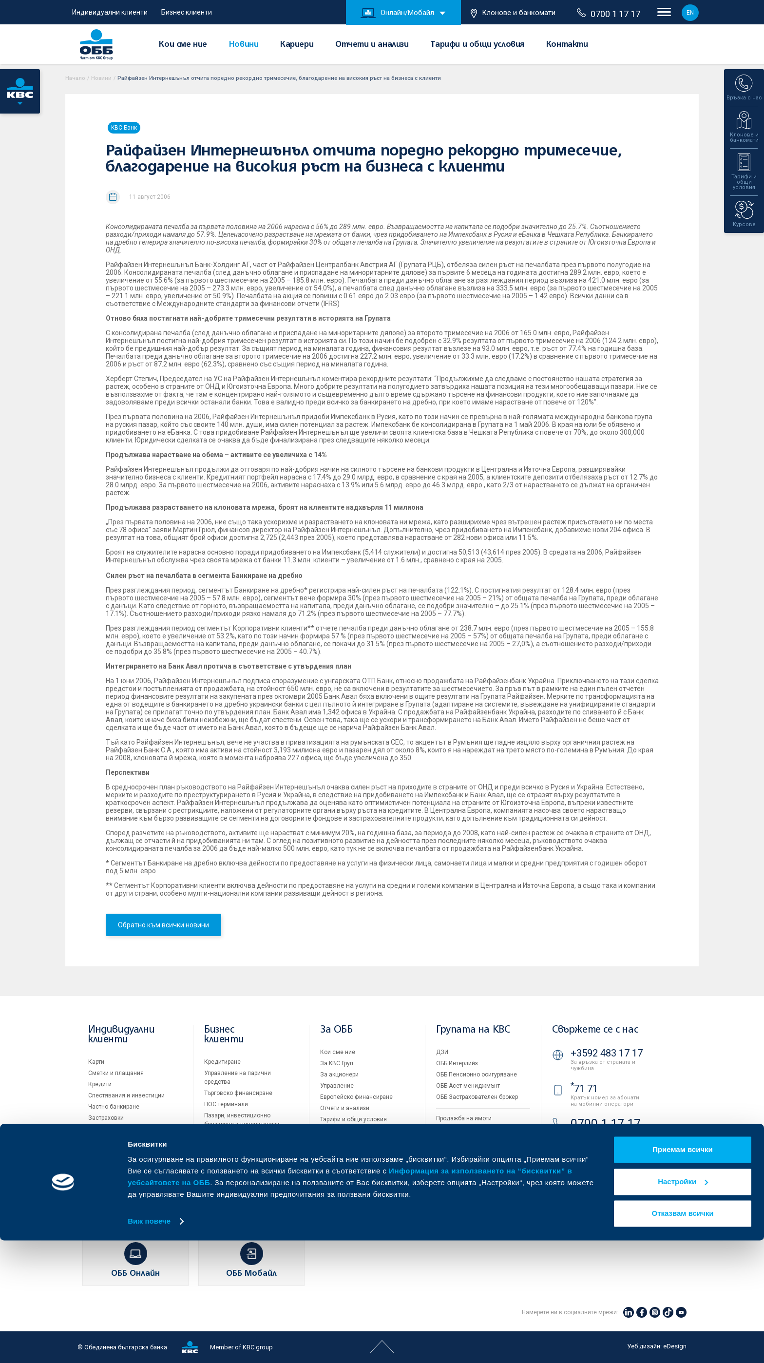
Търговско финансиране (238, 1093)
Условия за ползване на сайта (479, 1139)
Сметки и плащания (116, 1073)
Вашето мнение (342, 1175)
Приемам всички (682, 1272)
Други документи (344, 1130)
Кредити (100, 1084)
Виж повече (149, 1344)
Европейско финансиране (356, 1097)
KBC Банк (124, 127)
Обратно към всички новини (163, 925)
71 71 (584, 1088)
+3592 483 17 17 (607, 1053)
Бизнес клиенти (186, 12)
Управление (337, 1085)
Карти (96, 1061)
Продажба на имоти (464, 1118)
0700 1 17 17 (608, 13)
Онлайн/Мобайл (397, 13)
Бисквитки (450, 1151)
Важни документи (461, 1173)
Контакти (567, 45)
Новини (244, 45)
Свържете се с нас (595, 1030)
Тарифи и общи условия (477, 45)
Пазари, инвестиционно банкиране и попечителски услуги (242, 1124)
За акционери (339, 1074)
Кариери (296, 45)
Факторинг (218, 1144)
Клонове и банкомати (513, 13)
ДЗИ (442, 1052)
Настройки (683, 1304)
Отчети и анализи (372, 45)
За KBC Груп (336, 1063)
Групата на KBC (473, 1030)
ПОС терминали (226, 1104)
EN (690, 12)
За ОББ (336, 1030)
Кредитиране (222, 1061)
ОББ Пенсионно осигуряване (476, 1074)
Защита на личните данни (472, 1162)
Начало (75, 78)
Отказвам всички (683, 1336)
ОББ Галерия (337, 1141)
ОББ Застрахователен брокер (477, 1097)
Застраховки (106, 1117)
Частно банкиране (113, 1106)
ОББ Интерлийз (457, 1063)
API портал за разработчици (474, 1184)
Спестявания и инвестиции (126, 1095)
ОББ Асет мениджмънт (468, 1085)
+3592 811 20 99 (607, 1150)
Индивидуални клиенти (110, 12)
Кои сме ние (183, 45)
